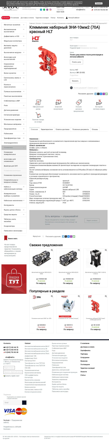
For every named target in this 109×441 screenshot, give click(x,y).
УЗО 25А (27, 368)
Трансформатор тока (59, 367)
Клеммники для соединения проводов (64, 372)
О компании (84, 343)
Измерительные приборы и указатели (12, 195)
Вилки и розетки (10, 73)
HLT (71, 40)
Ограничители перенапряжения (35, 384)
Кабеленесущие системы (60, 374)
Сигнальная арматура (12, 115)
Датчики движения (11, 110)
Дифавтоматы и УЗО (11, 36)
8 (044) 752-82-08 (11, 352)
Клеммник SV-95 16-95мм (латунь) (68, 318)
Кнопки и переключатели (9, 86)
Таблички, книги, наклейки (10, 220)
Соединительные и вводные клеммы (11, 181)
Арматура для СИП (11, 166)
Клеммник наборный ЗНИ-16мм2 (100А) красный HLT (95, 319)
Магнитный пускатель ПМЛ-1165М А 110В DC (95, 273)
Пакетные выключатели (13, 96)
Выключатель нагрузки (32, 380)
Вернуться (34, 236)
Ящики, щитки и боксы (12, 210)
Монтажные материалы (12, 124)
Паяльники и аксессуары (13, 231)
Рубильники (8, 133)
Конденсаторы (9, 226)
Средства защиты (10, 214)
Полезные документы (80, 129)
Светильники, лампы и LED (12, 79)
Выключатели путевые (59, 343)
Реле (6, 105)
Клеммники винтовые (89, 48)
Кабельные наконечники (13, 200)
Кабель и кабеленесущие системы (13, 188)
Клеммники (82, 46)
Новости (83, 372)
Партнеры (84, 354)
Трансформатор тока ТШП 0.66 (35, 365)
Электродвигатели (11, 143)
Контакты (60, 18)
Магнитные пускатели (12, 25)
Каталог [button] (6, 18)
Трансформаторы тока (12, 138)
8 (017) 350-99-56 (11, 350)
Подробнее (74, 75)
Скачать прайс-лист (11, 376)
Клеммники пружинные (13, 175)
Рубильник (55, 365)
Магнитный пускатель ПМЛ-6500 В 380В (68, 273)
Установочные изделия (12, 119)
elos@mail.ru (80, 10)
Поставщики (85, 364)
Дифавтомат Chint (31, 358)
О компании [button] (15, 18)
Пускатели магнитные (32, 370)
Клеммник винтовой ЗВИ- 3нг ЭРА (41, 318)
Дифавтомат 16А (30, 356)
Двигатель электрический (60, 370)
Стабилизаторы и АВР (12, 101)
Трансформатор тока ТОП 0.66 (35, 363)
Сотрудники (84, 357)
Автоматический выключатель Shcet (37, 353)
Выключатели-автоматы (33, 373)
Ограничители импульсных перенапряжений (10, 66)
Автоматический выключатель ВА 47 (37, 346)
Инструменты (9, 205)
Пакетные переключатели (60, 346)
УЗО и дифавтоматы (31, 375)
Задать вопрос (92, 220)
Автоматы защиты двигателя (11, 47)
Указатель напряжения (59, 379)
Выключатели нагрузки (12, 52)
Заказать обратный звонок (13, 372)
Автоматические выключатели (10, 31)
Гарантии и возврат (42, 18)
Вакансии (83, 361)
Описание (34, 129)
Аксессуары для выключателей (10, 58)
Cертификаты (85, 350)
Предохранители (10, 129)
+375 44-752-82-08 (101, 10)
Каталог (28, 343)
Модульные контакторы (13, 41)
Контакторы (29, 377)
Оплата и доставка (62, 129)
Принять (99, 3)
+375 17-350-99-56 (101, 7)
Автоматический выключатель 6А (36, 349)
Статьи (53, 18)
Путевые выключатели (12, 91)
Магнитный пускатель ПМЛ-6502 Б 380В (41, 273)
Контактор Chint (30, 360)
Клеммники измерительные (10, 153)
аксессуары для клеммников (10, 160)
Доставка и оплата (27, 18)
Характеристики (47, 129)
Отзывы (95, 129)
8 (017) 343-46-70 (11, 347)
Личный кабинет (73, 18)
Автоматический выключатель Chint (37, 351)
